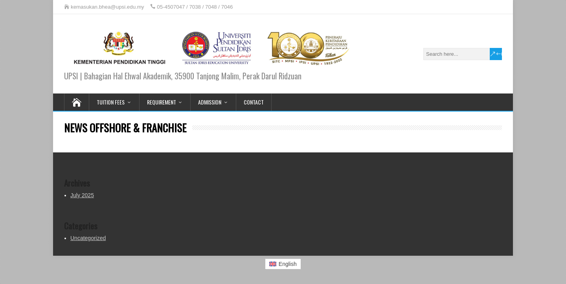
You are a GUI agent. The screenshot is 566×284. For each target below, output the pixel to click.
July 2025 (82, 195)
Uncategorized (88, 238)
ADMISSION (209, 102)
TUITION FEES (111, 102)
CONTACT (254, 102)
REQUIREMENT (161, 102)
